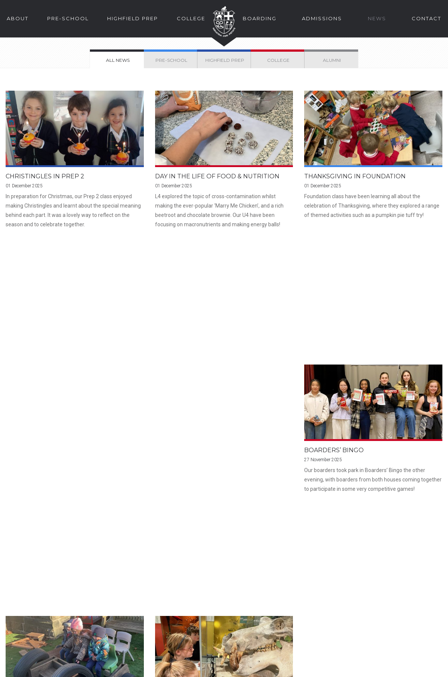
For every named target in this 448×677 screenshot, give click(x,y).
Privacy (81, 667)
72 (254, 414)
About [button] (17, 18)
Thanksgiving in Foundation (355, 176)
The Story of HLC (350, 556)
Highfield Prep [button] (132, 18)
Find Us (138, 556)
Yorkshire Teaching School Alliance (183, 667)
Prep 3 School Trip (338, 340)
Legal (15, 667)
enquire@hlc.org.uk (187, 624)
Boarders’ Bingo (35, 340)
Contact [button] (426, 18)
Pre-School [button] (68, 18)
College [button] (191, 18)
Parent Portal (321, 613)
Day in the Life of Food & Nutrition (217, 176)
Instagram (174, 639)
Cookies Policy (47, 667)
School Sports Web (329, 634)
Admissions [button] (322, 18)
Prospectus (46, 556)
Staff (310, 624)
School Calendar (387, 634)
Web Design (409, 667)
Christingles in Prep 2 (45, 176)
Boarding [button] (259, 18)
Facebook (160, 639)
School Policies (115, 667)
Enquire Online (249, 556)
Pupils (374, 613)
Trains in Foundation (193, 340)
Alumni (374, 624)
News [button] (377, 18)
